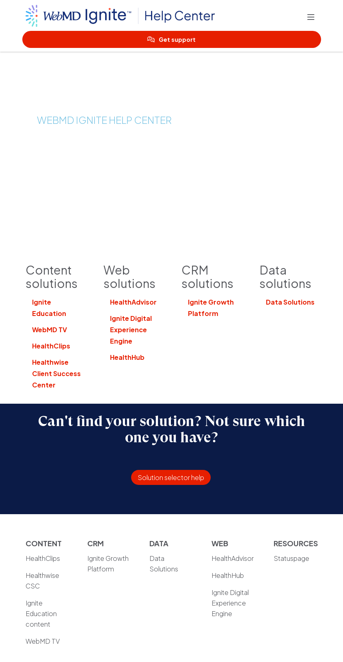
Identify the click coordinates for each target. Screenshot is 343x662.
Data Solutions (290, 302)
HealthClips (51, 346)
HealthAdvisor (133, 302)
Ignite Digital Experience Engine (131, 329)
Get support (171, 39)
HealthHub (127, 357)
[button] (312, 17)
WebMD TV (49, 329)
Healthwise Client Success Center (56, 373)
